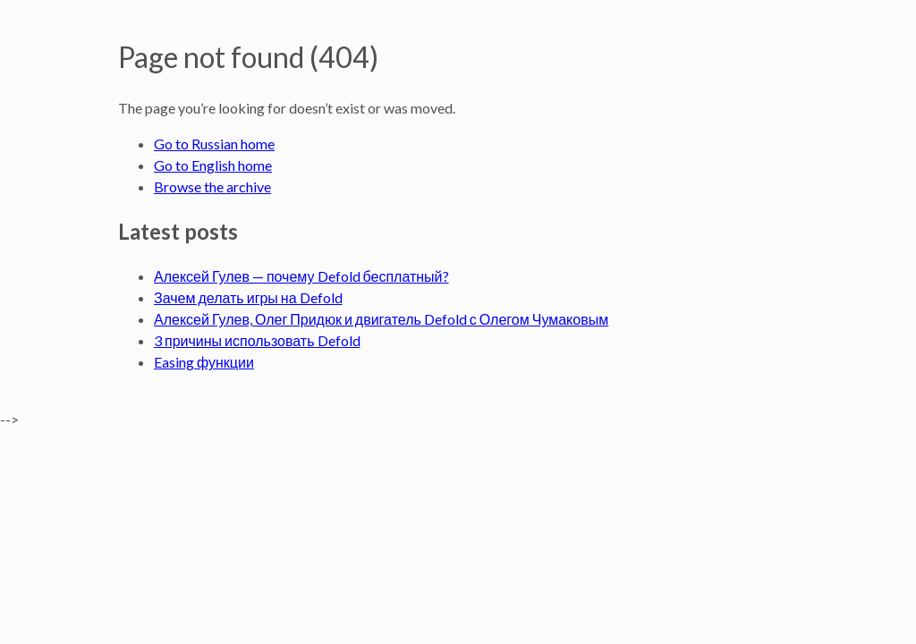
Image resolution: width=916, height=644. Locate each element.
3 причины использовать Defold (257, 340)
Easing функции (204, 361)
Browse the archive (212, 186)
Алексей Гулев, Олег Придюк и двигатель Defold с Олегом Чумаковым (381, 318)
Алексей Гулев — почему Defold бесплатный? (301, 275)
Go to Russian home (214, 143)
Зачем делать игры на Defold (248, 297)
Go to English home (213, 165)
